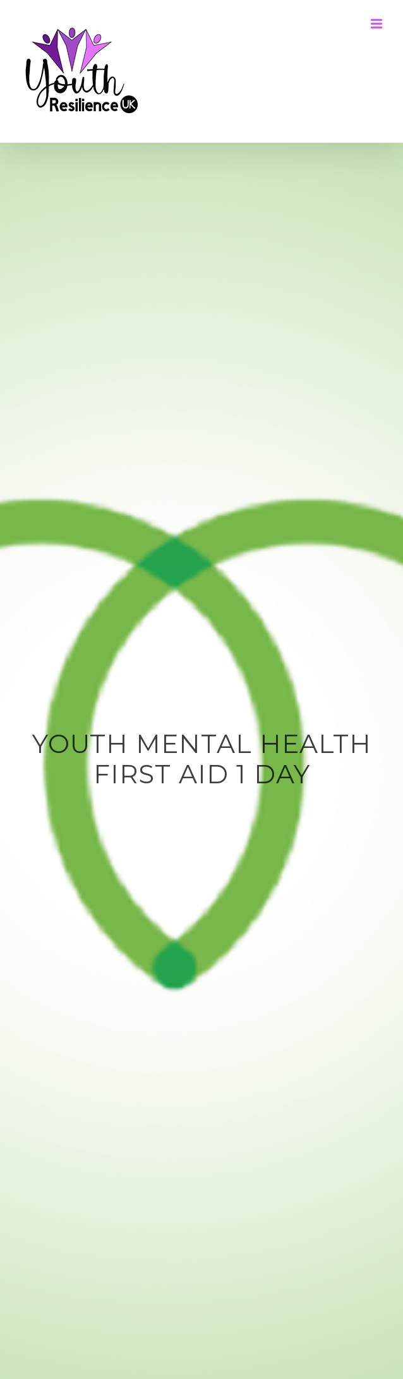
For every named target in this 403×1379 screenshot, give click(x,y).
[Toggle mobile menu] (377, 23)
